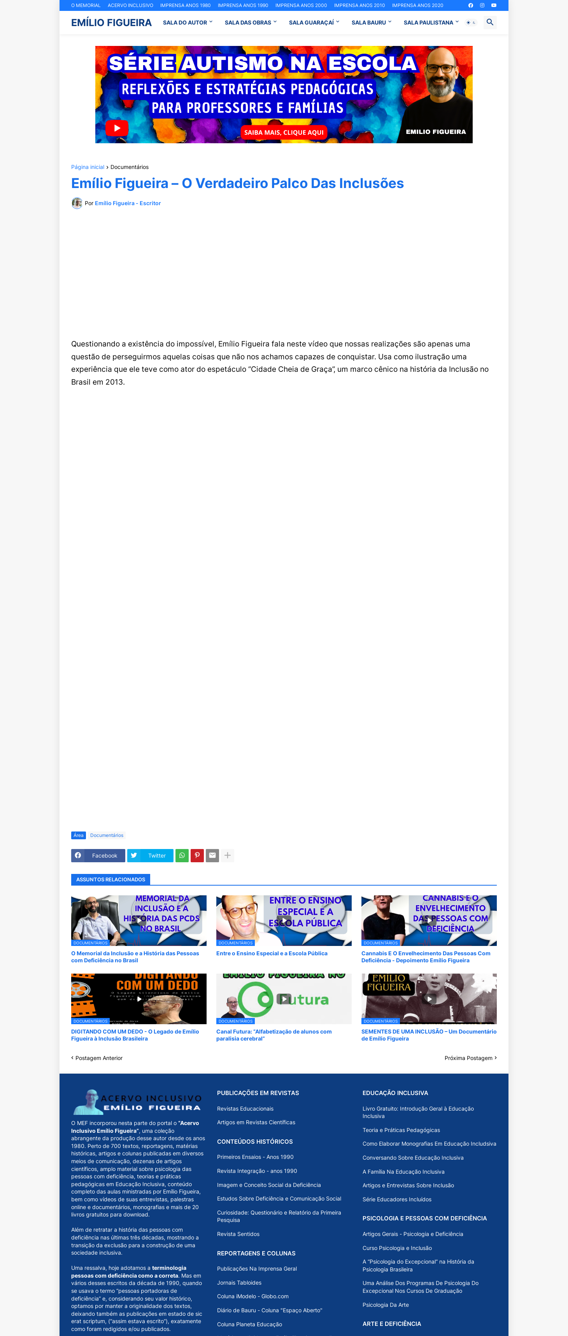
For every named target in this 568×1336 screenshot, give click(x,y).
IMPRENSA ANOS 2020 (418, 5)
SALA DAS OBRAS (248, 22)
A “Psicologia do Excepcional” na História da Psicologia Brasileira (418, 1265)
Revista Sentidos (238, 1234)
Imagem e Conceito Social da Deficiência (269, 1184)
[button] (471, 22)
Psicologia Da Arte (386, 1304)
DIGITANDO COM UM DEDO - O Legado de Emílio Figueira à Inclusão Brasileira (135, 1035)
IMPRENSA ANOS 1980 (185, 5)
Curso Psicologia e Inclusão (397, 1248)
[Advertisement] (284, 273)
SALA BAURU (369, 22)
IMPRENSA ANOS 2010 (359, 5)
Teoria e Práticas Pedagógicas (401, 1130)
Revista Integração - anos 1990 (257, 1170)
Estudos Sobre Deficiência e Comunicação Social (279, 1198)
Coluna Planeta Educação (249, 1324)
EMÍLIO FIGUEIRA (111, 22)
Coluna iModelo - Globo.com (253, 1296)
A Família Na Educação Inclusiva (404, 1171)
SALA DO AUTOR (185, 22)
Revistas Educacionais (245, 1108)
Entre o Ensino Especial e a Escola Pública (272, 953)
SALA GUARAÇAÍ (311, 22)
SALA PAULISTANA (428, 22)
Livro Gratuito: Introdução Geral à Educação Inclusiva (418, 1112)
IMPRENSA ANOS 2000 (301, 5)
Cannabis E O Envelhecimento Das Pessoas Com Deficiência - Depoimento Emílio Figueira (426, 956)
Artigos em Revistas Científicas (256, 1122)
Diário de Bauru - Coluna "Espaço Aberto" (270, 1310)
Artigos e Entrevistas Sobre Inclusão (408, 1185)
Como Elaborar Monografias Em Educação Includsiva (429, 1143)
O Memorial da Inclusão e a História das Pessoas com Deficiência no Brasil (135, 956)
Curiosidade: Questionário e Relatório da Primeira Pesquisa (279, 1216)
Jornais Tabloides (239, 1282)
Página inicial (87, 167)
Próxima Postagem (469, 1058)
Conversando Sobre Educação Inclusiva (413, 1157)
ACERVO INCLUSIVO (130, 5)
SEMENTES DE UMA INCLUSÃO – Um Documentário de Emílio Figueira (429, 1035)
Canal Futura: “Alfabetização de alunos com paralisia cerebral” (274, 1035)
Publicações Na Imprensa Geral (257, 1268)
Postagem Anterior (99, 1058)
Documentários (129, 167)
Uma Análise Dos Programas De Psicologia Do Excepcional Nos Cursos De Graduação (421, 1287)
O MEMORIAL (86, 5)
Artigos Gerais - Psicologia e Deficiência (413, 1234)
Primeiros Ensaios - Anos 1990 (255, 1156)
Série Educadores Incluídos (397, 1199)
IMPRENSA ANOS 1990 (243, 5)
